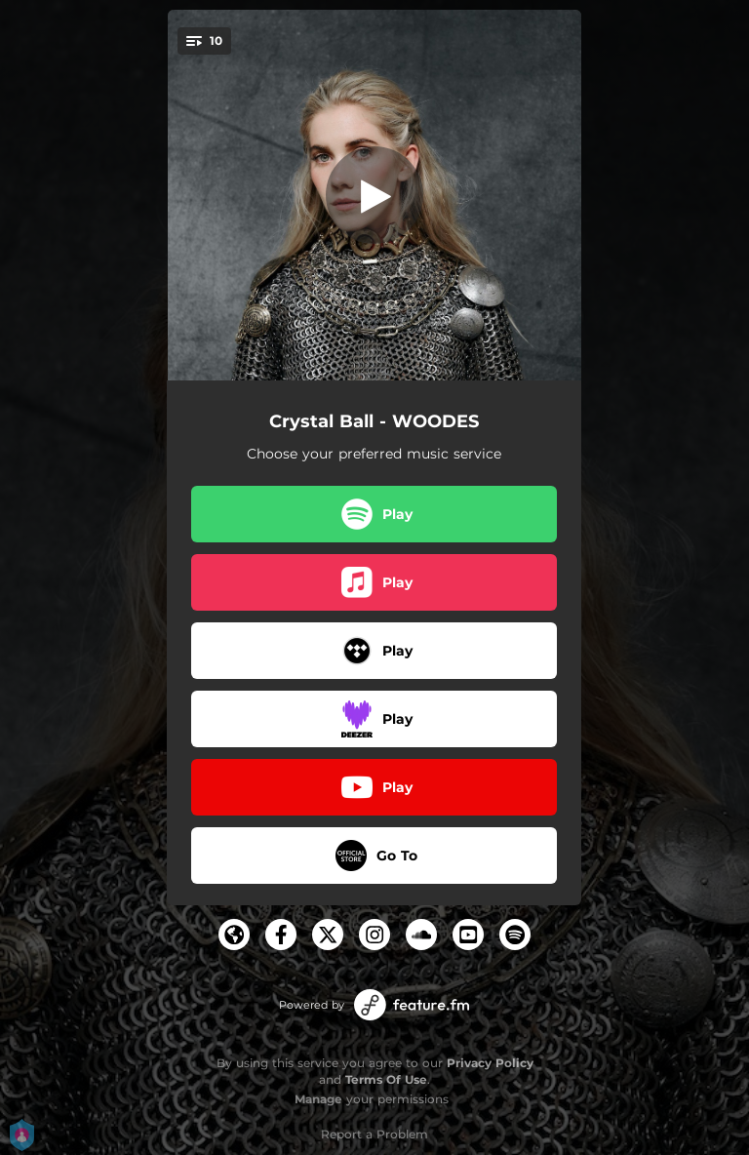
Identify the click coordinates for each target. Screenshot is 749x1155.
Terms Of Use (386, 1079)
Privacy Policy (490, 1062)
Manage (318, 1099)
